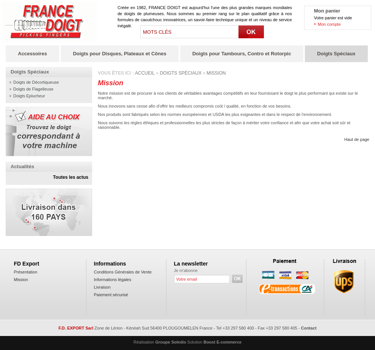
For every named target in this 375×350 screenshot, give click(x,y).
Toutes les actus (70, 177)
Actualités (22, 166)
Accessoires (32, 53)
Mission (216, 73)
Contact (309, 328)
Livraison (102, 287)
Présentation (26, 272)
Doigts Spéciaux (336, 53)
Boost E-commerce (223, 342)
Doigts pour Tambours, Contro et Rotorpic (241, 53)
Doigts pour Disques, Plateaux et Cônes (119, 53)
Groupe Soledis (170, 342)
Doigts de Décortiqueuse (36, 82)
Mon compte (329, 24)
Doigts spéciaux (180, 73)
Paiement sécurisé (111, 294)
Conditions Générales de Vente (123, 272)
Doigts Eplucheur (29, 96)
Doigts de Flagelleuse (33, 89)
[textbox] (189, 31)
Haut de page (356, 139)
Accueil (145, 73)
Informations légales (112, 279)
